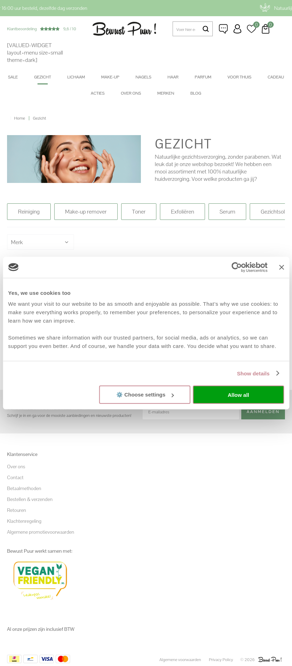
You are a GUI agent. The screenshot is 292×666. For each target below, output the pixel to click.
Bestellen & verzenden (29, 499)
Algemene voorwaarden (180, 659)
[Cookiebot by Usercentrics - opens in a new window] (237, 267)
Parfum (203, 77)
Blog (195, 93)
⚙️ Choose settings (145, 395)
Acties (98, 93)
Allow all (238, 395)
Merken (165, 93)
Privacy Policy (221, 659)
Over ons (131, 93)
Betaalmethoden (24, 488)
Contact (15, 477)
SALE (13, 77)
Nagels (143, 77)
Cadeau (276, 77)
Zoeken (205, 29)
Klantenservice (223, 29)
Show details (253, 373)
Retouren (16, 510)
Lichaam (76, 77)
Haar (173, 77)
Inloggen (237, 29)
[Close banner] (281, 267)
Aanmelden (263, 411)
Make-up (110, 77)
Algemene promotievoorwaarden (40, 532)
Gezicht (42, 77)
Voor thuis (239, 77)
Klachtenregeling (24, 521)
